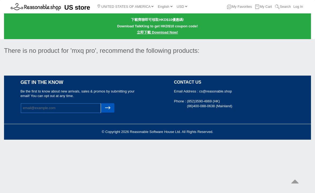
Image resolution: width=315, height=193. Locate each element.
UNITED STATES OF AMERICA (125, 6)
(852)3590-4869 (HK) (203, 101)
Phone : (180, 101)
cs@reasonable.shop (215, 91)
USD (182, 7)
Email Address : (186, 91)
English (165, 7)
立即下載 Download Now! (157, 32)
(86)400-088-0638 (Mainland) (209, 106)
